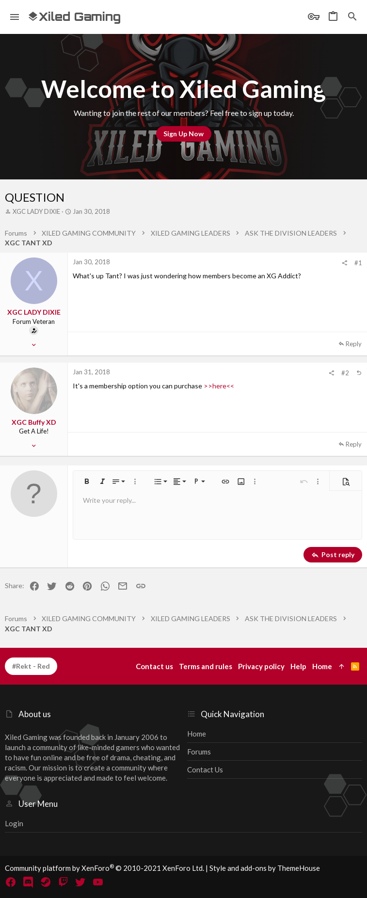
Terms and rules (205, 666)
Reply (354, 344)
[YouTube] (98, 882)
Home (196, 733)
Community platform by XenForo (104, 868)
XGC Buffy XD (34, 422)
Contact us (205, 769)
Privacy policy (261, 666)
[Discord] (28, 882)
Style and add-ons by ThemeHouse (264, 868)
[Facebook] (10, 882)
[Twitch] (63, 882)
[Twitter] (80, 882)
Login (14, 823)
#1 (358, 263)
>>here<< (219, 386)
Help (298, 666)
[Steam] (45, 882)
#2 (345, 373)
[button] (15, 17)
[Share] (344, 263)
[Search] (352, 17)
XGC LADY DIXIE (36, 211)
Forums (199, 751)
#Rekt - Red (31, 666)
